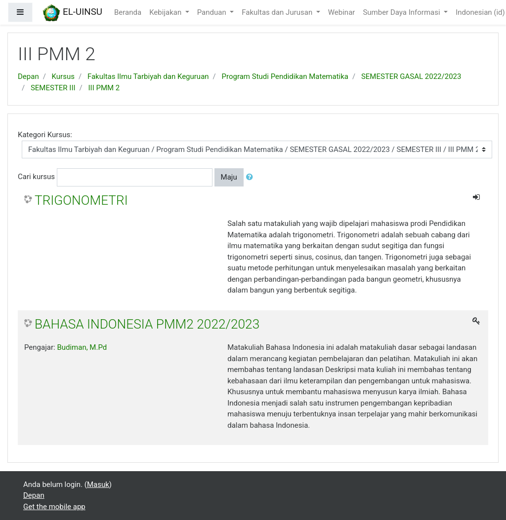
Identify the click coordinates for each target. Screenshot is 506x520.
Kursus (63, 76)
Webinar (341, 12)
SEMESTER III (53, 87)
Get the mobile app (54, 506)
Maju (229, 177)
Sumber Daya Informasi (402, 12)
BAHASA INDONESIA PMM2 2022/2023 (147, 324)
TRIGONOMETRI (81, 200)
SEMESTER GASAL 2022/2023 (411, 76)
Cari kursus (36, 176)
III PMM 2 (104, 87)
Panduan (212, 12)
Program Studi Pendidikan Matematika (285, 76)
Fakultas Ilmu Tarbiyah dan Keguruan (148, 76)
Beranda (127, 12)
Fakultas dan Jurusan (278, 12)
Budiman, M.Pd (82, 347)
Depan (28, 76)
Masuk (98, 484)
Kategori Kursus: (45, 134)
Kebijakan (166, 12)
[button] (251, 177)
